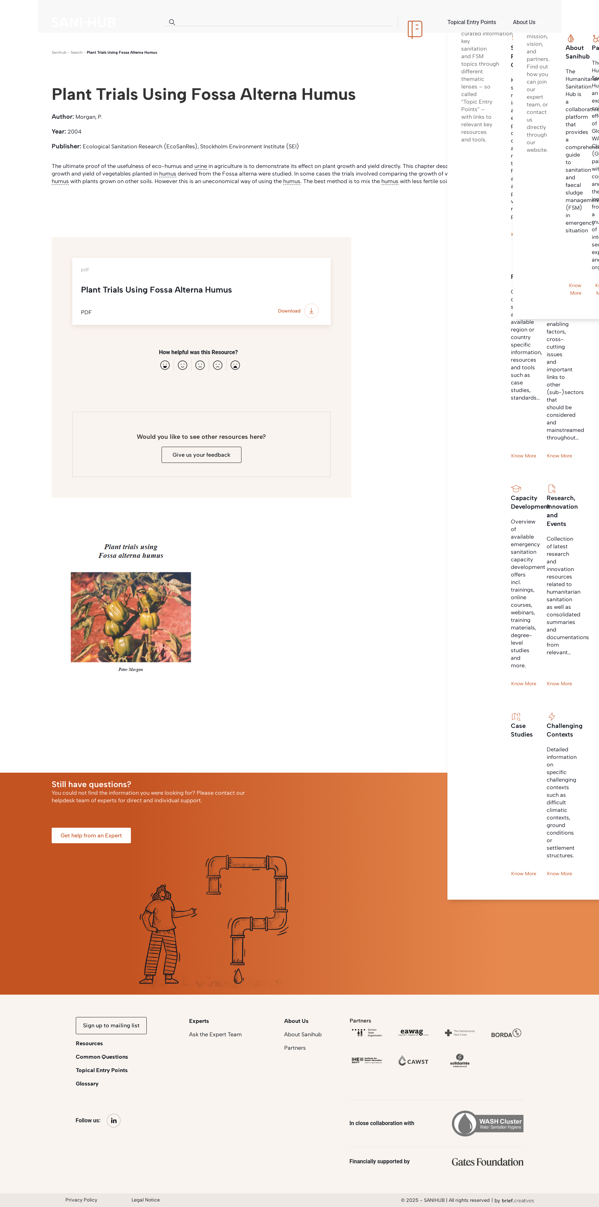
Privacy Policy (81, 1200)
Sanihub (59, 52)
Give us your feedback (201, 455)
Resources (89, 1043)
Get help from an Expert (91, 835)
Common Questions (102, 1057)
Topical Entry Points (102, 1070)
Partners (295, 1048)
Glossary (87, 1083)
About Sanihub (303, 1034)
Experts (199, 1021)
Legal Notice (146, 1200)
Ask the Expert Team (215, 1034)
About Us (296, 1021)
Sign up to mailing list (111, 1025)
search (77, 52)
